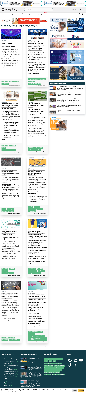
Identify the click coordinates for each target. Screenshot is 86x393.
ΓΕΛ (54, 361)
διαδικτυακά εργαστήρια (34, 149)
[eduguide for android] (79, 14)
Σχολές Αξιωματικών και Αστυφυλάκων (53, 367)
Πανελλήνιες (47, 359)
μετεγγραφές (58, 363)
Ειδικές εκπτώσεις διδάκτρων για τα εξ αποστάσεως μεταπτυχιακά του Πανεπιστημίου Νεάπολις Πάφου (70, 88)
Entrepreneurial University (35, 83)
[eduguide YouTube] (81, 361)
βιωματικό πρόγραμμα (7, 211)
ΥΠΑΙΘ (46, 361)
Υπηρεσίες (43, 14)
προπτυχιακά (47, 374)
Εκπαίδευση (7, 363)
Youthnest (11, 243)
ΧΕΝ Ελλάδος (13, 145)
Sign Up (80, 9)
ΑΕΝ (50, 370)
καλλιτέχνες (41, 270)
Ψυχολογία (7, 385)
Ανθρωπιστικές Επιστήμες (11, 359)
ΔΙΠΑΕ (45, 370)
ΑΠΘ (41, 331)
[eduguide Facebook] (70, 361)
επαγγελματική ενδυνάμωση (9, 149)
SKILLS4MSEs (32, 211)
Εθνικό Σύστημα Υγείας (7, 273)
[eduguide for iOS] (82, 14)
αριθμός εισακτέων (57, 370)
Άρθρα (12, 14)
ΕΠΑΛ (50, 361)
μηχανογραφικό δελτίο (57, 359)
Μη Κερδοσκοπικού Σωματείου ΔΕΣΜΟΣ (10, 248)
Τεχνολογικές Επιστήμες (10, 380)
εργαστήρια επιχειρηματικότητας (36, 336)
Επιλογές (74, 390)
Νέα (8, 14)
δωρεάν (4, 209)
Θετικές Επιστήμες (9, 369)
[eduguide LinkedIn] (75, 361)
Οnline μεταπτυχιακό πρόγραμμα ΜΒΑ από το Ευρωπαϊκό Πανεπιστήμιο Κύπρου (35, 368)
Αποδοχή (81, 390)
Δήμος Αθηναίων (33, 270)
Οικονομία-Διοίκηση (9, 375)
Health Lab (4, 270)
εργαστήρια (5, 81)
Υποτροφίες (35, 14)
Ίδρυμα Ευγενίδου (14, 81)
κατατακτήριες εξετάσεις (58, 374)
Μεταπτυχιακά (19, 14)
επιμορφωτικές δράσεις (34, 273)
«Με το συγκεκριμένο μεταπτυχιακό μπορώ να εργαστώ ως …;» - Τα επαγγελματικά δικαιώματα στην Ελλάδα (31, 361)
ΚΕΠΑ (41, 209)
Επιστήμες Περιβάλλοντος (11, 365)
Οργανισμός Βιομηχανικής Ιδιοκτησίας (35, 339)
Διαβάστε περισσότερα (14, 85)
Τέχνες (6, 378)
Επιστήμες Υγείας (9, 368)
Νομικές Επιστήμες (9, 373)
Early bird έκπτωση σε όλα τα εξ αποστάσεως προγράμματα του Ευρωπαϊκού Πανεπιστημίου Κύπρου (69, 94)
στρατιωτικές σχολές (59, 365)
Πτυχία (29, 14)
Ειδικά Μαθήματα (48, 365)
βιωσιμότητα (39, 147)
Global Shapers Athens (8, 251)
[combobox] (38, 9)
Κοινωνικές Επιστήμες (10, 371)
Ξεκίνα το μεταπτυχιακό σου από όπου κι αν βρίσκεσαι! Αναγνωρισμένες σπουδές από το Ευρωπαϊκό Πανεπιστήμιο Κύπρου (69, 101)
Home (4, 14)
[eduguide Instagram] (75, 366)
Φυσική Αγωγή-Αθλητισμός (11, 382)
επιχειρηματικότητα (33, 79)
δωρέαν (4, 147)
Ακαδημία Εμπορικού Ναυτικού (51, 372)
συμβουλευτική (5, 337)
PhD (25, 14)
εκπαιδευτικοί (32, 268)
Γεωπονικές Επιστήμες (10, 361)
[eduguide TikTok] (70, 366)
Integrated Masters (48, 363)
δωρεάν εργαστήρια (33, 209)
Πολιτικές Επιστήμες (9, 376)
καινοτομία (42, 79)
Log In (74, 9)
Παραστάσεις (5, 83)
